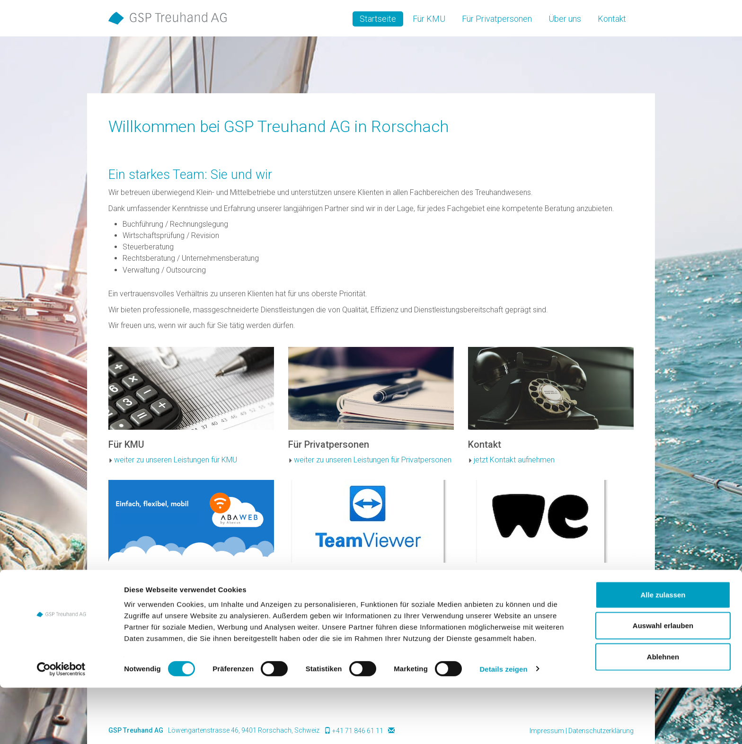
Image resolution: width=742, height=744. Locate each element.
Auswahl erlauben (663, 682)
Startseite (378, 19)
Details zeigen (503, 725)
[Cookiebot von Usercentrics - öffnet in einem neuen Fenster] (61, 725)
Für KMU (429, 19)
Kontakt (612, 19)
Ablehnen (663, 713)
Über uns (564, 19)
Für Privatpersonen (497, 19)
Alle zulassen (662, 651)
